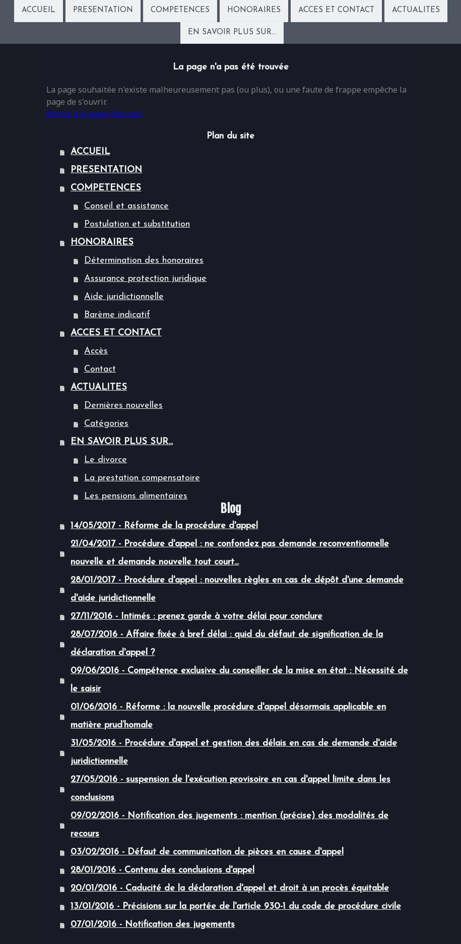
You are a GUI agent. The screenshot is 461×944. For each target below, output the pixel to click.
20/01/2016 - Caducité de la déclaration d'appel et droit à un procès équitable (230, 888)
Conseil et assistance (126, 206)
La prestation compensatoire (142, 478)
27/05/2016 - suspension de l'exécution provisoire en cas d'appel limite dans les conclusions (230, 789)
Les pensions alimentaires (135, 496)
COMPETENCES (180, 10)
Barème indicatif (117, 315)
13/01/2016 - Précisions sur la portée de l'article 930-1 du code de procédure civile (236, 906)
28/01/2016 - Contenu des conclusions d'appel (162, 870)
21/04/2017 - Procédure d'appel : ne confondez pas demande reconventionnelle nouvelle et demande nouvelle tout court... (230, 553)
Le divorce (105, 460)
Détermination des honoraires (144, 260)
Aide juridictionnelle (124, 297)
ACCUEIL (38, 10)
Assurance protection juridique (145, 278)
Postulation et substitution (137, 224)
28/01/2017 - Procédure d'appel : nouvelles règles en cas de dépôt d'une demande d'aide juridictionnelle (237, 589)
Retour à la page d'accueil (94, 113)
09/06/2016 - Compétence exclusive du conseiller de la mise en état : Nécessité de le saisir (239, 680)
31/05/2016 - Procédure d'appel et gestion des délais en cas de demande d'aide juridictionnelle (234, 752)
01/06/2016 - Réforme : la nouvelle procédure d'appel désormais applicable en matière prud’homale (228, 716)
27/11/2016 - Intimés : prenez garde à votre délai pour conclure (196, 616)
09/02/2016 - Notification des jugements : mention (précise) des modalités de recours (229, 825)
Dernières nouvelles (123, 405)
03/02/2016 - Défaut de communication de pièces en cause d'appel (207, 852)
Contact (100, 369)
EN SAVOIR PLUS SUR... (232, 33)
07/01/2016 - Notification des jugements (153, 924)
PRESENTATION (103, 10)
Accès (96, 351)
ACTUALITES (416, 10)
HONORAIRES (254, 10)
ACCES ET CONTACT (336, 10)
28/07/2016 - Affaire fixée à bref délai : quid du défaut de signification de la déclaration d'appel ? (227, 644)
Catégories (106, 423)
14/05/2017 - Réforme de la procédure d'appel (164, 526)
